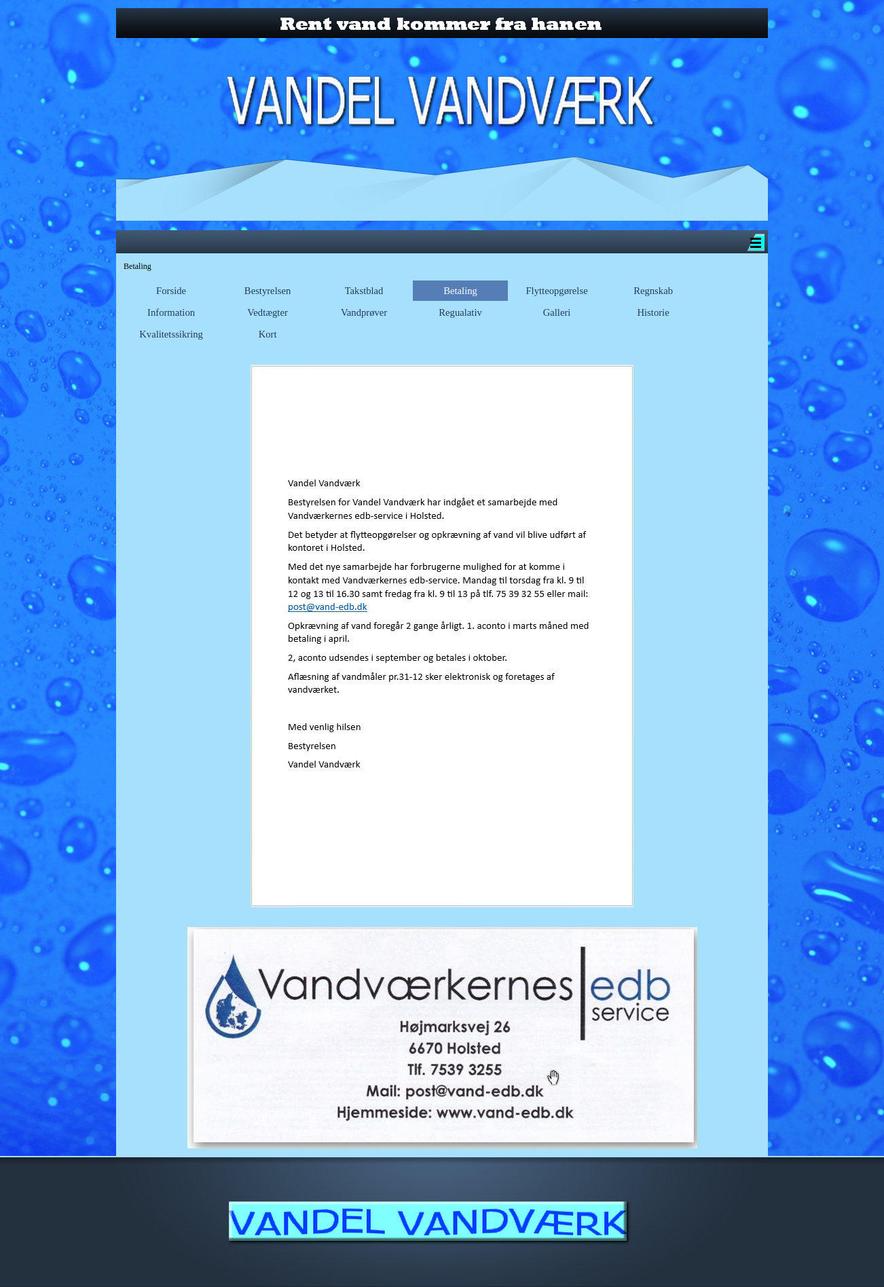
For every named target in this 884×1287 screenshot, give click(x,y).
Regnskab (653, 290)
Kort (268, 334)
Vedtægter (267, 312)
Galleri (557, 312)
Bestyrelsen (267, 290)
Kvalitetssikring (171, 334)
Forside (171, 290)
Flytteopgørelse (556, 290)
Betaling (460, 290)
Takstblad (364, 290)
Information (171, 312)
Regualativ (460, 312)
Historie (653, 312)
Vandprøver (364, 312)
